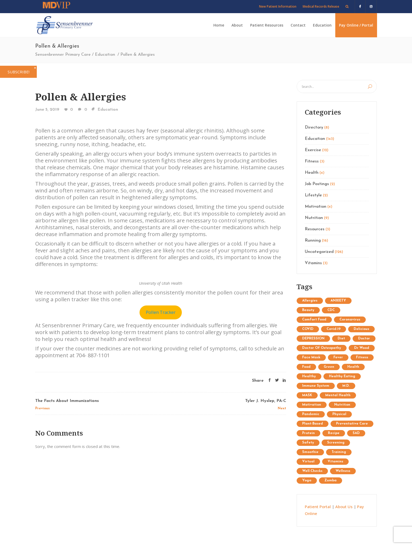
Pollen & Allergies (80, 96)
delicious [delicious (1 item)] (361, 329)
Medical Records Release (321, 6)
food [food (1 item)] (306, 367)
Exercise (313, 150)
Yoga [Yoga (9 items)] (306, 480)
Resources (315, 229)
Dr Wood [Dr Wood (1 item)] (361, 348)
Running (313, 240)
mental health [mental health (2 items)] (338, 395)
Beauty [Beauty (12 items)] (308, 310)
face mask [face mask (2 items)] (311, 357)
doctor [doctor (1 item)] (364, 338)
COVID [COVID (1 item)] (307, 329)
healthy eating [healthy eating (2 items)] (342, 376)
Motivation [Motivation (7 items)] (311, 404)
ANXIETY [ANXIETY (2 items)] (338, 300)
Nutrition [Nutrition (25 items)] (342, 404)
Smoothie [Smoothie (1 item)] (310, 452)
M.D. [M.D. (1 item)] (346, 385)
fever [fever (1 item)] (338, 357)
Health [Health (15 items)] (353, 367)
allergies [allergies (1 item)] (309, 300)
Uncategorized (319, 252)
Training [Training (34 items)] (339, 452)
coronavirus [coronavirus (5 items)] (349, 319)
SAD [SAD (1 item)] (356, 433)
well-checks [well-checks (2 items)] (312, 471)
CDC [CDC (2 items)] (331, 310)
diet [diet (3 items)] (341, 338)
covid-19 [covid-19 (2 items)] (334, 329)
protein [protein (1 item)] (308, 433)
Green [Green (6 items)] (329, 367)
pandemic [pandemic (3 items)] (310, 414)
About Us (344, 506)
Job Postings (317, 184)
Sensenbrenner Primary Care (63, 55)
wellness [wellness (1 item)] (343, 471)
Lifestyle (313, 195)
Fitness (312, 161)
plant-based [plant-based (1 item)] (312, 423)
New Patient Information (277, 6)
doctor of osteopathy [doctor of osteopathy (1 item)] (321, 348)
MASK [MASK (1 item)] (307, 395)
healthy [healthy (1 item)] (309, 376)
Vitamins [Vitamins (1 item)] (335, 461)
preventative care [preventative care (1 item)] (352, 423)
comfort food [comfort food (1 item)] (314, 319)
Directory (314, 127)
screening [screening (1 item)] (335, 442)
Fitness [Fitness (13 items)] (362, 357)
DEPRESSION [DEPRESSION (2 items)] (313, 338)
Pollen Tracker (161, 312)
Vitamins (313, 263)
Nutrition (314, 218)
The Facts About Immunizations (67, 401)
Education (105, 55)
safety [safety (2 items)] (308, 442)
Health (311, 173)
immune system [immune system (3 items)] (315, 385)
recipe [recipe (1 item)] (333, 433)
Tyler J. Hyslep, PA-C (265, 401)
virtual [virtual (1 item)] (308, 461)
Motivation (315, 207)
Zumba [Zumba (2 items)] (331, 480)
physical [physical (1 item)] (339, 414)
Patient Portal (318, 506)
